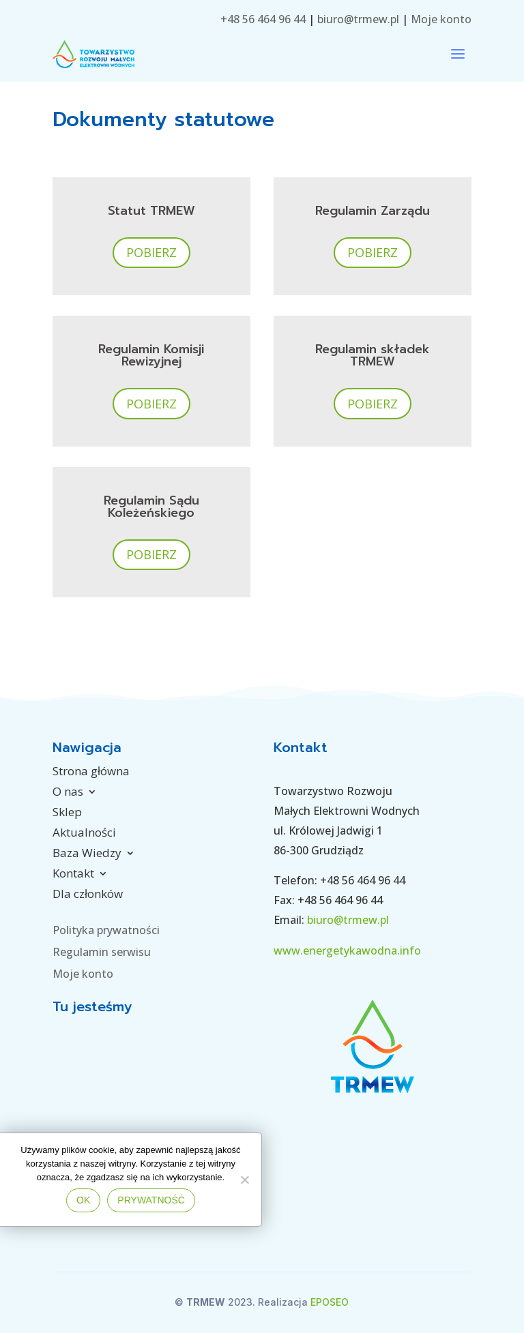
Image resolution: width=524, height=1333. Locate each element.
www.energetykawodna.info (347, 950)
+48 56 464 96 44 (263, 19)
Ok (83, 1200)
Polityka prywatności (106, 930)
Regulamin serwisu (102, 951)
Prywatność (151, 1200)
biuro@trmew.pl (358, 19)
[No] (244, 1179)
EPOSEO (329, 1302)
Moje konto (439, 19)
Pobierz (151, 252)
